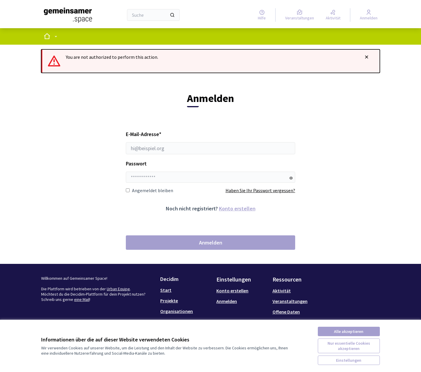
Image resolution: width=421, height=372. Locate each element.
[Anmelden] (368, 15)
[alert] (210, 61)
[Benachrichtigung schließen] (367, 57)
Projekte (169, 301)
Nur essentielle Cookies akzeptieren (349, 346)
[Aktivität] (333, 15)
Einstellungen (348, 360)
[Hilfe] (261, 15)
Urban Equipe (118, 288)
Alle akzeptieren (348, 331)
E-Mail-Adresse (210, 142)
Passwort (136, 163)
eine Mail (81, 299)
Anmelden (210, 242)
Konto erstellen (237, 208)
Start (165, 290)
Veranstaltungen (290, 301)
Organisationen (176, 311)
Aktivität (282, 291)
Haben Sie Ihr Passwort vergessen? (260, 190)
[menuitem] (186, 290)
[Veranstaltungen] (299, 15)
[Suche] (153, 15)
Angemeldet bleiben (149, 190)
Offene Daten (286, 312)
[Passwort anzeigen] (291, 178)
